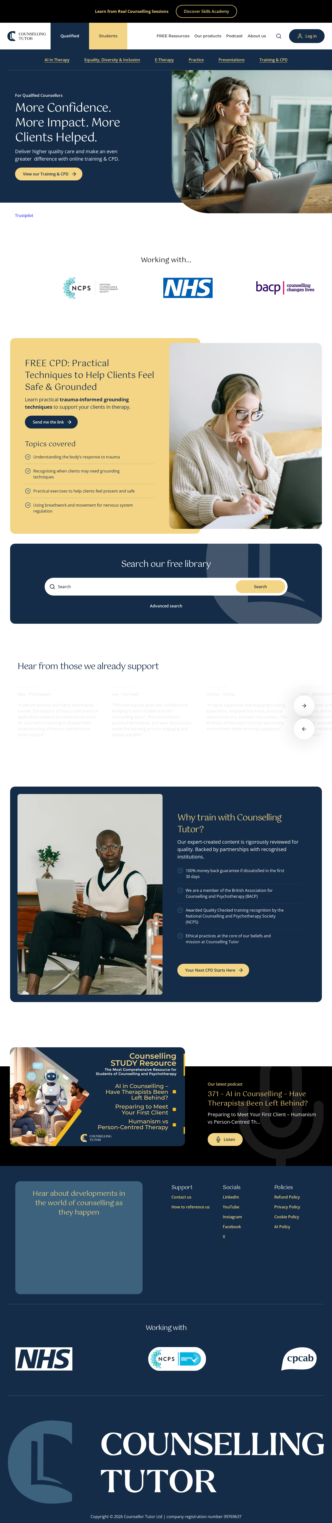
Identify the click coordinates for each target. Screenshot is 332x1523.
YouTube (231, 1207)
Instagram (232, 1217)
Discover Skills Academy (206, 11)
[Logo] (26, 36)
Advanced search (166, 606)
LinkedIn (231, 1197)
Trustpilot (24, 215)
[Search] (279, 36)
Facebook (232, 1226)
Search (260, 586)
